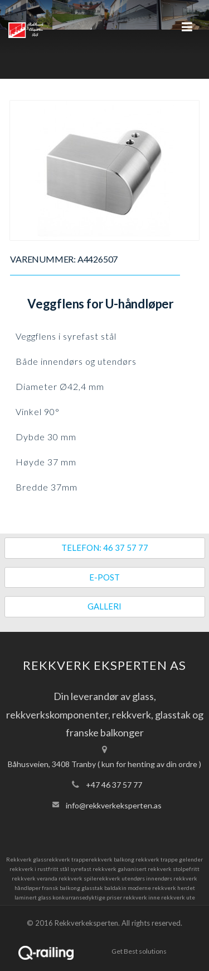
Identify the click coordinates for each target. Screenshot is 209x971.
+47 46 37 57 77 (114, 784)
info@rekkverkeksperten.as (114, 805)
